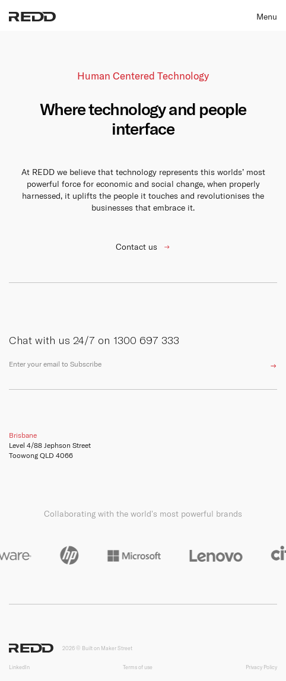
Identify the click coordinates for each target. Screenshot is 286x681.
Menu (266, 16)
